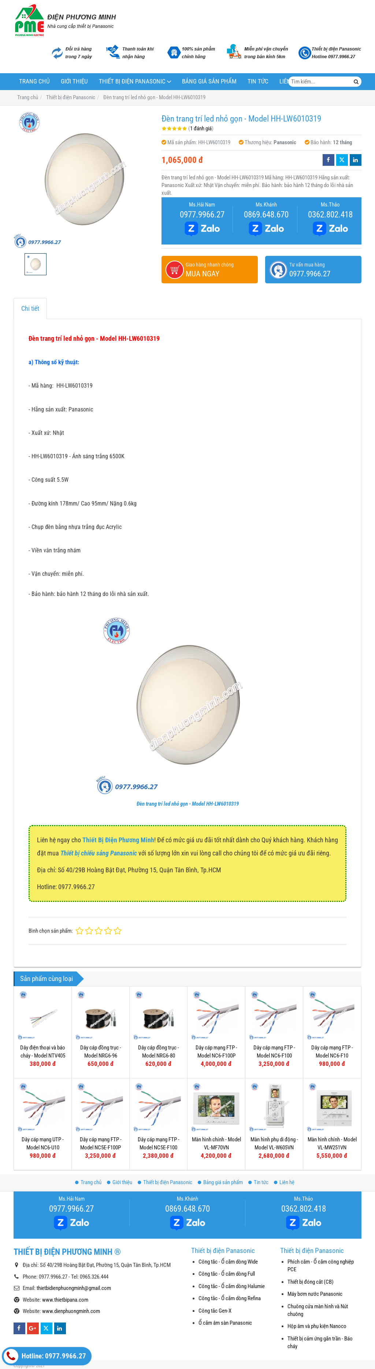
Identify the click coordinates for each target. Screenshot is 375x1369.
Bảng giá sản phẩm (209, 81)
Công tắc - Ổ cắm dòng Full (226, 1274)
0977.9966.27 (202, 214)
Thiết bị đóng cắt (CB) (310, 1282)
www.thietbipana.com (65, 1300)
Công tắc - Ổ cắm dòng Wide (228, 1261)
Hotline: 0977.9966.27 (45, 1356)
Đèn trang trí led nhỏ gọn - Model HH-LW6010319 (188, 804)
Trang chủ (34, 81)
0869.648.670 (266, 214)
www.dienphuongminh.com (71, 1311)
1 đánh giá (201, 128)
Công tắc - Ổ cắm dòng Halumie (231, 1286)
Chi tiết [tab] (30, 308)
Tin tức (258, 81)
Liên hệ (284, 1182)
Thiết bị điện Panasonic (132, 81)
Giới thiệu (74, 81)
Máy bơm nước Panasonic (314, 1294)
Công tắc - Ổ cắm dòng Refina (229, 1298)
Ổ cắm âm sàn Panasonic (225, 1323)
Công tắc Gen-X (214, 1311)
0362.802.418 (330, 214)
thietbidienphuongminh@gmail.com (74, 1288)
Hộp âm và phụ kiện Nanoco (316, 1326)
